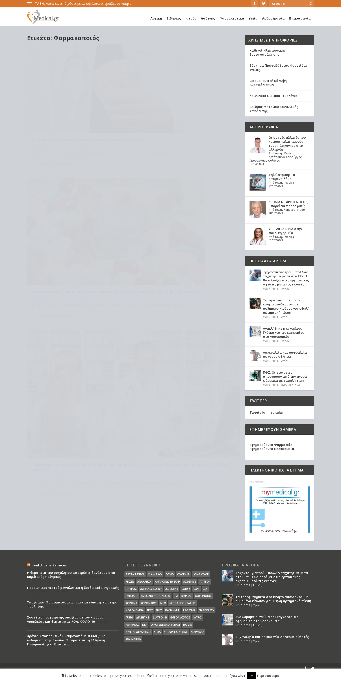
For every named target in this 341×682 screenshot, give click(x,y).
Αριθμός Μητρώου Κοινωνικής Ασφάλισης (274, 109)
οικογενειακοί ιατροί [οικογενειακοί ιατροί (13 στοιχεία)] (165, 625)
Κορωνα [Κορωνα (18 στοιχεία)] (131, 603)
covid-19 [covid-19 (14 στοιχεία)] (183, 574)
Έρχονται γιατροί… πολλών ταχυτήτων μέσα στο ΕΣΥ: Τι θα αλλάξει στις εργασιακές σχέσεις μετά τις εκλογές (286, 278)
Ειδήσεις (174, 18)
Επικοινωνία (300, 18)
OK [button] (252, 676)
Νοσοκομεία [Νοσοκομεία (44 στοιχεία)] (135, 610)
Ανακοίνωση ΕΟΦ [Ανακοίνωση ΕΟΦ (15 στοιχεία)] (167, 581)
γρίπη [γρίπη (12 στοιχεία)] (129, 617)
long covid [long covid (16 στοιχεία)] (201, 574)
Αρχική (156, 18)
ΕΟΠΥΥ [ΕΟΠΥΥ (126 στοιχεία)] (186, 589)
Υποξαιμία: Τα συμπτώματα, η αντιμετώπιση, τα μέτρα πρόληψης (72, 604)
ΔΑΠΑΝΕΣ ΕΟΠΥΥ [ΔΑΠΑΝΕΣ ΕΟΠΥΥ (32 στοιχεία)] (151, 589)
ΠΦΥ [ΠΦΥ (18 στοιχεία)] (159, 610)
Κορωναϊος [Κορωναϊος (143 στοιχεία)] (149, 603)
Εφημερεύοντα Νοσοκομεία (272, 449)
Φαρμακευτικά (231, 18)
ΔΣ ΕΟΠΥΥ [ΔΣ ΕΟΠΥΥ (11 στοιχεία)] (171, 589)
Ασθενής (208, 18)
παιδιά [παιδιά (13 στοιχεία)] (187, 625)
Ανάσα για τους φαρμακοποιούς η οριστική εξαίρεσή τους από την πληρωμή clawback (183, 116)
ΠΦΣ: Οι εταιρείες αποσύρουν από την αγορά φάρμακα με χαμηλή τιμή (285, 376)
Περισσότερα (268, 675)
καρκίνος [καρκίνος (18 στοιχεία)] (132, 625)
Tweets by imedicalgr (266, 412)
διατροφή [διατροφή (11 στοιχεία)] (160, 617)
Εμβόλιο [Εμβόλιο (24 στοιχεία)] (132, 596)
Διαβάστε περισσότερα (53, 148)
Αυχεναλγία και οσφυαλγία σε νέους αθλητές (285, 354)
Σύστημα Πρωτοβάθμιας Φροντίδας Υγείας (279, 67)
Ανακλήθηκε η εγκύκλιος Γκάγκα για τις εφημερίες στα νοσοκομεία (283, 332)
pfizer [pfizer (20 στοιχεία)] (130, 581)
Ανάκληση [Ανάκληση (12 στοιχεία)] (144, 581)
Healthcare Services (49, 565)
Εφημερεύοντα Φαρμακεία (271, 445)
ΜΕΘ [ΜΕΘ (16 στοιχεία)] (163, 603)
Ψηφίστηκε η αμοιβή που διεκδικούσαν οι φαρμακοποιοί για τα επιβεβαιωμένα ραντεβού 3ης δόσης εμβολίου (78, 236)
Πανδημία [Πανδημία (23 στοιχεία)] (172, 610)
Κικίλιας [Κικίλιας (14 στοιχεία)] (186, 596)
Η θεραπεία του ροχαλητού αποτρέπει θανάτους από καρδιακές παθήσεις (71, 574)
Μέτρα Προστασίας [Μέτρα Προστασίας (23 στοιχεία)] (182, 603)
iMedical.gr (45, 125)
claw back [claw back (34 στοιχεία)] (155, 574)
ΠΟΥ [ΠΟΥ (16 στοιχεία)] (150, 610)
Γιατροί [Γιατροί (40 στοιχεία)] (205, 581)
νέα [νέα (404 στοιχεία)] (144, 625)
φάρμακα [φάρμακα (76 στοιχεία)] (197, 632)
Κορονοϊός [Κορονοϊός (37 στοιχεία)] (203, 596)
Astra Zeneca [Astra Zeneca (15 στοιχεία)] (135, 574)
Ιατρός (190, 18)
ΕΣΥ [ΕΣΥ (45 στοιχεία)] (205, 589)
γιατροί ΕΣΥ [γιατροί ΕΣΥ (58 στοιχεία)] (206, 610)
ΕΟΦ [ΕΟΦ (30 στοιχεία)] (196, 589)
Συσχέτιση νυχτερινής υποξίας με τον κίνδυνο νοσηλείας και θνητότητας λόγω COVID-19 (65, 619)
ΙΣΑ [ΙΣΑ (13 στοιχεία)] (176, 596)
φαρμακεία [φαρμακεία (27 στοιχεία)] (133, 639)
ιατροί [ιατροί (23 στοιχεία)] (197, 617)
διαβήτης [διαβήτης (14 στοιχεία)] (142, 617)
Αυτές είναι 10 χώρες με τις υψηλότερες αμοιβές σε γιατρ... (88, 3)
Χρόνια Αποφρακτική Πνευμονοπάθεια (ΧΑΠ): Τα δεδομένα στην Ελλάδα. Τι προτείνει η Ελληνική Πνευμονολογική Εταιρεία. (66, 640)
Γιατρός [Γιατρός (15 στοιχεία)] (131, 589)
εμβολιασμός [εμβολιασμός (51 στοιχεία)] (180, 617)
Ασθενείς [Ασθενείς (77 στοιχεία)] (189, 581)
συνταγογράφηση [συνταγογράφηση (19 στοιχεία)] (138, 632)
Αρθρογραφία (273, 18)
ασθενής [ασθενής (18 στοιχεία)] (189, 610)
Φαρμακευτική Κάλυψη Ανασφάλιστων (268, 83)
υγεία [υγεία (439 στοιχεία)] (157, 632)
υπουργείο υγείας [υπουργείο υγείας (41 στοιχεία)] (176, 632)
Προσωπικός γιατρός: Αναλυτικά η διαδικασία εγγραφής (73, 588)
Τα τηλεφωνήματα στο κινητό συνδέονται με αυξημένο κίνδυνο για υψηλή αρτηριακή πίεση (286, 306)
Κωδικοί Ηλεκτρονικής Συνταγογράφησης (268, 52)
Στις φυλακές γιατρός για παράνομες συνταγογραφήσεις (68, 116)
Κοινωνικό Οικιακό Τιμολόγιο (273, 96)
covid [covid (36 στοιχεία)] (170, 574)
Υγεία (253, 18)
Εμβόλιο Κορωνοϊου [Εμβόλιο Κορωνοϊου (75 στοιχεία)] (155, 596)
